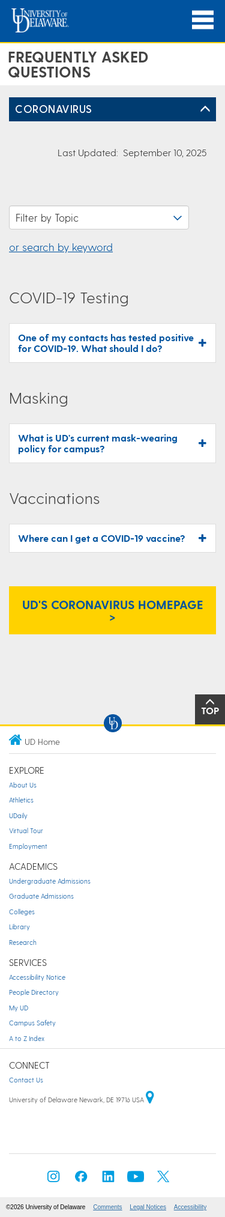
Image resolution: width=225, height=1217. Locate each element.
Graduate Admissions (41, 896)
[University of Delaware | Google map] (150, 1099)
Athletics (21, 800)
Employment (28, 846)
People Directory (34, 992)
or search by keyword (61, 246)
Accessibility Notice (37, 977)
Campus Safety (32, 1023)
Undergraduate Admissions (50, 881)
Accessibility (190, 1207)
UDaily (18, 815)
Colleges (22, 911)
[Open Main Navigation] (203, 20)
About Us (23, 785)
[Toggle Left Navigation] (205, 109)
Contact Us (26, 1080)
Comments (107, 1207)
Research (23, 942)
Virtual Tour (26, 830)
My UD (18, 1008)
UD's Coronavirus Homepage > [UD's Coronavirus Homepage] (112, 610)
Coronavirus (53, 108)
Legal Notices (148, 1207)
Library (19, 926)
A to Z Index (26, 1038)
